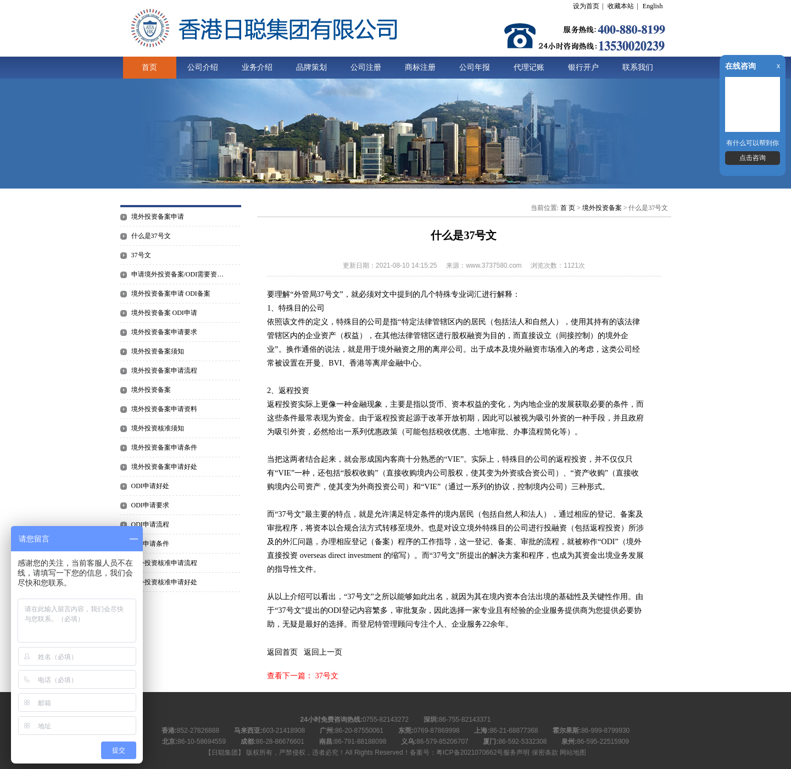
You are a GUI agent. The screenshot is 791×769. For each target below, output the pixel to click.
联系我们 (637, 67)
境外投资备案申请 (157, 216)
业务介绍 (257, 67)
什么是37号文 (151, 236)
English (653, 6)
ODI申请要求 (150, 505)
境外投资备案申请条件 (164, 447)
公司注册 (365, 67)
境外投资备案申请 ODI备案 (170, 293)
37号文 (141, 255)
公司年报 (474, 67)
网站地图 (573, 752)
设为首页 (586, 6)
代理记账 (529, 67)
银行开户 (583, 67)
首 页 (567, 208)
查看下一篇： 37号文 (302, 676)
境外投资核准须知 (157, 428)
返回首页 (282, 652)
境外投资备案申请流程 (164, 370)
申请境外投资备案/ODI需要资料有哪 (180, 274)
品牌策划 (311, 67)
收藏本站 (621, 6)
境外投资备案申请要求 (164, 332)
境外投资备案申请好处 (164, 467)
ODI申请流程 (150, 524)
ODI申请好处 (150, 486)
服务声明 (516, 752)
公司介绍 (202, 67)
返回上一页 (323, 652)
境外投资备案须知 (157, 351)
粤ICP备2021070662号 (470, 752)
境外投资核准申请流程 (164, 563)
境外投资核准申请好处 (164, 582)
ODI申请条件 (150, 543)
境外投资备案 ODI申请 (164, 313)
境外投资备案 (151, 390)
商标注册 (420, 67)
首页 (149, 67)
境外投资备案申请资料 (164, 409)
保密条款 (545, 752)
